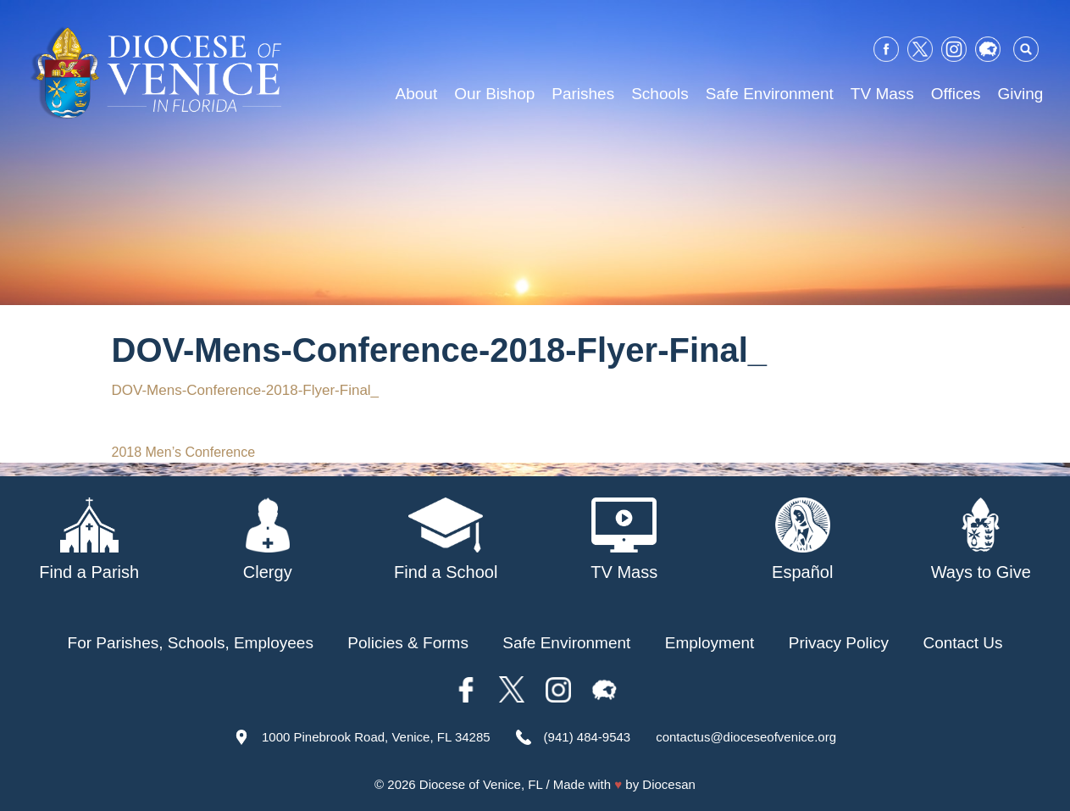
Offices (956, 94)
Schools (660, 94)
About (417, 94)
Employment (710, 643)
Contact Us (962, 643)
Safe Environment (770, 94)
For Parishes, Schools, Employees (190, 643)
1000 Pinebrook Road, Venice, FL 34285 (376, 737)
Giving (1021, 94)
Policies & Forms (407, 643)
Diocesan (669, 784)
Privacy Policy (839, 643)
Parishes (583, 94)
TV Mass (882, 94)
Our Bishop (494, 94)
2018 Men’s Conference (184, 452)
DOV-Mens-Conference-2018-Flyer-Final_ (246, 390)
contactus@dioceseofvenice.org (746, 737)
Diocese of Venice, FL (480, 784)
